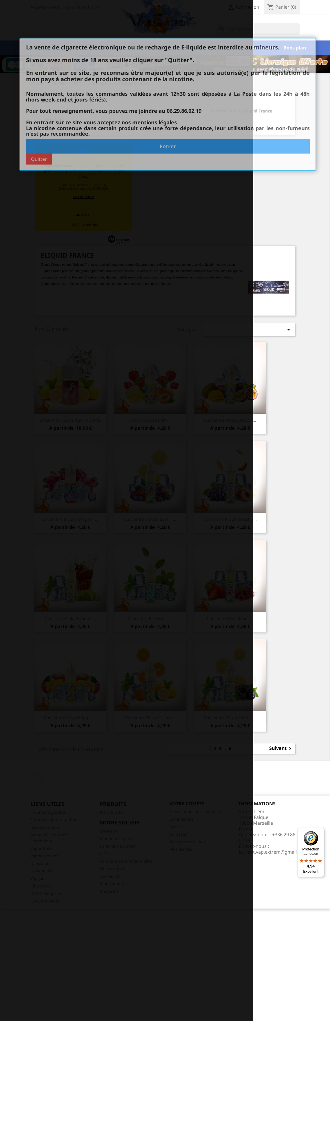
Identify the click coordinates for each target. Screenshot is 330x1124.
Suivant (281, 748)
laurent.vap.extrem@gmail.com (273, 852)
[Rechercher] (258, 29)
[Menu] (320, 831)
